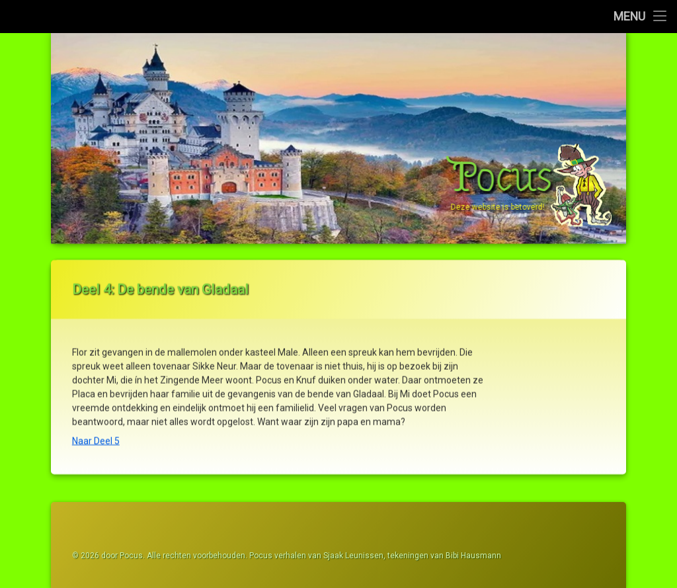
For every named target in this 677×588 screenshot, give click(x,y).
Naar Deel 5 (96, 434)
